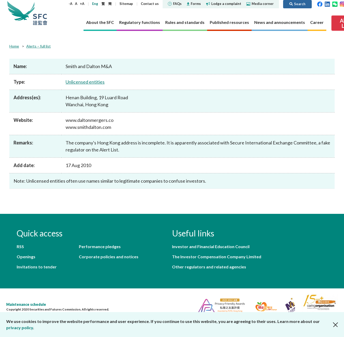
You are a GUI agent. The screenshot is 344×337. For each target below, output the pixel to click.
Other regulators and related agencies (209, 266)
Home (14, 46)
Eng (95, 4)
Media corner (260, 4)
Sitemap (126, 4)
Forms (194, 4)
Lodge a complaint (223, 4)
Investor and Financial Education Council (211, 246)
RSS (20, 246)
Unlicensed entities (85, 82)
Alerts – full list (38, 46)
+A (82, 4)
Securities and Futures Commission (40, 13)
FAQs (175, 4)
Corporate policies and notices (108, 256)
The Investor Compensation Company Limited (216, 256)
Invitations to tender (37, 266)
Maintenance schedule (26, 304)
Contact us (150, 4)
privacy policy (19, 327)
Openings (26, 256)
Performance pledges (100, 246)
